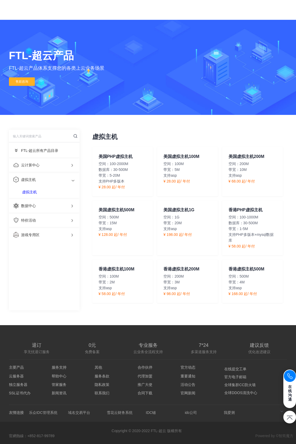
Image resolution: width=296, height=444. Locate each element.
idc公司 (191, 412)
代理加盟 (145, 376)
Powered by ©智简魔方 (274, 436)
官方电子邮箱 (235, 377)
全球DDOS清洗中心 (240, 393)
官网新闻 (188, 393)
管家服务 (59, 384)
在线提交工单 (235, 369)
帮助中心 (59, 376)
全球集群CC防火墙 (239, 385)
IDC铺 (151, 412)
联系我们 (102, 393)
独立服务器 (18, 384)
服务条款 (102, 376)
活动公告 (188, 384)
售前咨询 (22, 81)
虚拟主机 (29, 192)
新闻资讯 (59, 393)
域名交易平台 (79, 412)
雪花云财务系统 (120, 412)
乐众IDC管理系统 (43, 412)
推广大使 (145, 384)
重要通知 (188, 376)
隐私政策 (102, 384)
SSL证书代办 (20, 393)
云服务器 (16, 376)
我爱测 (229, 412)
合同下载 (145, 393)
